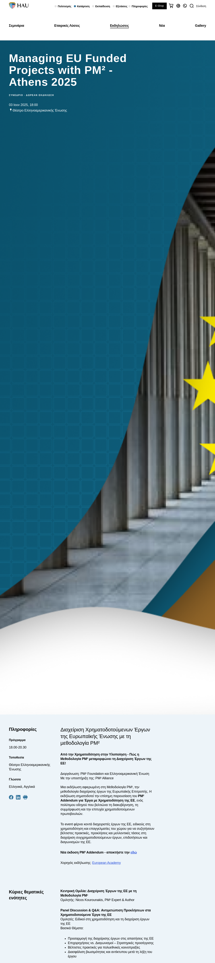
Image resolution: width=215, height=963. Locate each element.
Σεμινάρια (16, 25)
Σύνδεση (201, 6)
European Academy (106, 863)
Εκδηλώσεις (119, 25)
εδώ (134, 852)
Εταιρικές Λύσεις (67, 25)
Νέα (162, 25)
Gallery (200, 25)
